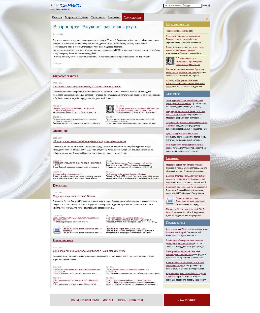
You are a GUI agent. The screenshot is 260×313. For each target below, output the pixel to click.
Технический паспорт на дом (179, 31)
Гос (65, 5)
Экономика (98, 17)
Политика (114, 17)
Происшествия (133, 17)
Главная (57, 17)
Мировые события (76, 17)
